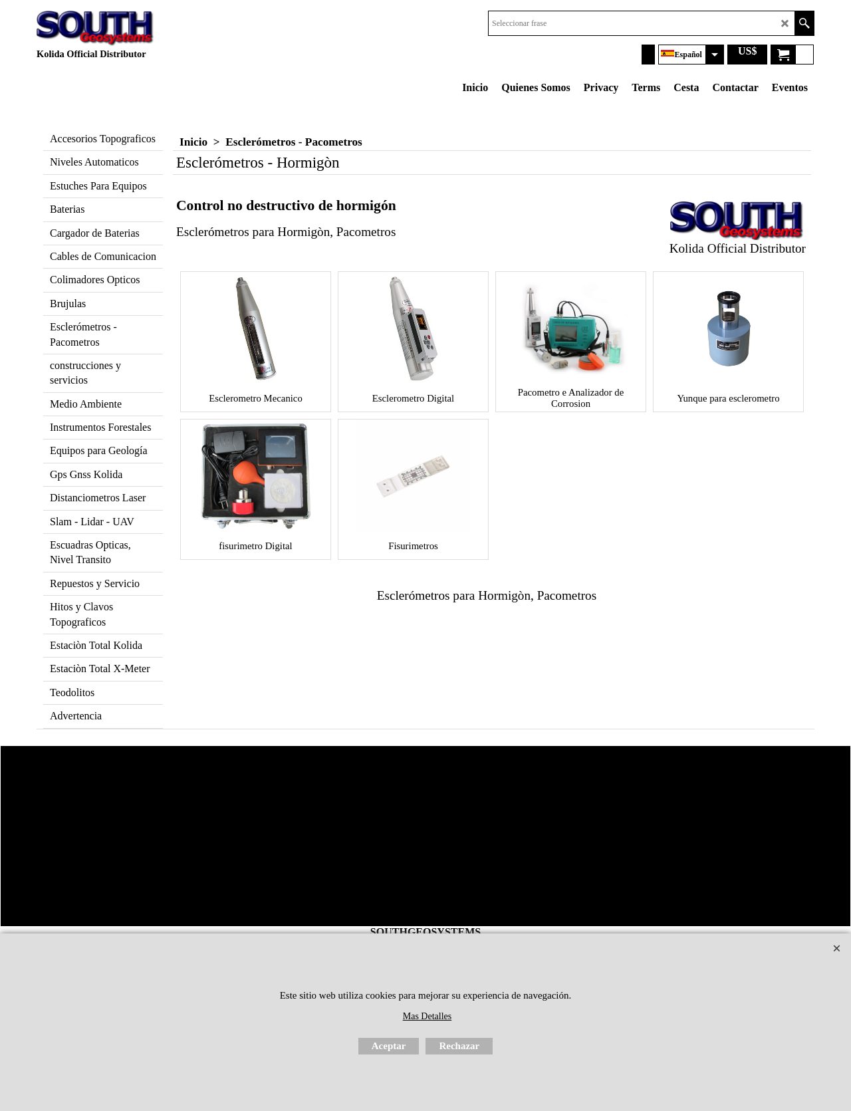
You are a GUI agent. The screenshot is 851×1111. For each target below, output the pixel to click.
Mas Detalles (427, 1016)
